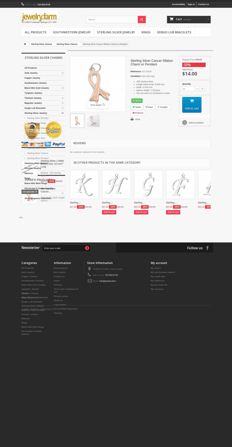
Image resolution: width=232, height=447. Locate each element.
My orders (156, 350)
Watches (29, 171)
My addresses (158, 363)
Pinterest (138, 111)
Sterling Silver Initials (37, 141)
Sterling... (75, 201)
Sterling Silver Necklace (38, 131)
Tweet (137, 105)
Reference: (136, 70)
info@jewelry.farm (107, 363)
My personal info (159, 367)
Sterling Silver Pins (36, 136)
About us (58, 383)
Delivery (58, 367)
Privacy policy (61, 379)
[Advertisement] (140, 224)
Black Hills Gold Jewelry (37, 86)
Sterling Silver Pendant (38, 156)
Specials (31, 236)
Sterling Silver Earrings (38, 116)
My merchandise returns (163, 355)
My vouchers (157, 371)
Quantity (186, 82)
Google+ (163, 105)
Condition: (136, 74)
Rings (145, 31)
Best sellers (60, 355)
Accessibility (178, 2)
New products (61, 350)
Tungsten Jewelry (33, 91)
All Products (35, 31)
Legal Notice (60, 387)
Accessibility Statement (65, 391)
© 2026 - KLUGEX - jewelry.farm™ (38, 438)
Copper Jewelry (32, 76)
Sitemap (58, 395)
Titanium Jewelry (33, 96)
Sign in (191, 2)
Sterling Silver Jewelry (116, 31)
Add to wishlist (196, 121)
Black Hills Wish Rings (36, 181)
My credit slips (158, 359)
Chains (28, 191)
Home (57, 363)
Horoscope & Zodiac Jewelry (39, 186)
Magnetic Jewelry (33, 101)
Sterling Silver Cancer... (48, 298)
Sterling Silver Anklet (37, 146)
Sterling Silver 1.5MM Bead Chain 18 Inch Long (52, 247)
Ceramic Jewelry (33, 166)
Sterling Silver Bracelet (38, 126)
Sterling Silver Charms (37, 151)
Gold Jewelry (31, 71)
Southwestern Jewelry (72, 31)
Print (137, 118)
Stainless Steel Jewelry (36, 161)
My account (159, 345)
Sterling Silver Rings (36, 121)
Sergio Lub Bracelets (174, 31)
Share (149, 105)
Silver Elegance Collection (38, 197)
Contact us (203, 2)
